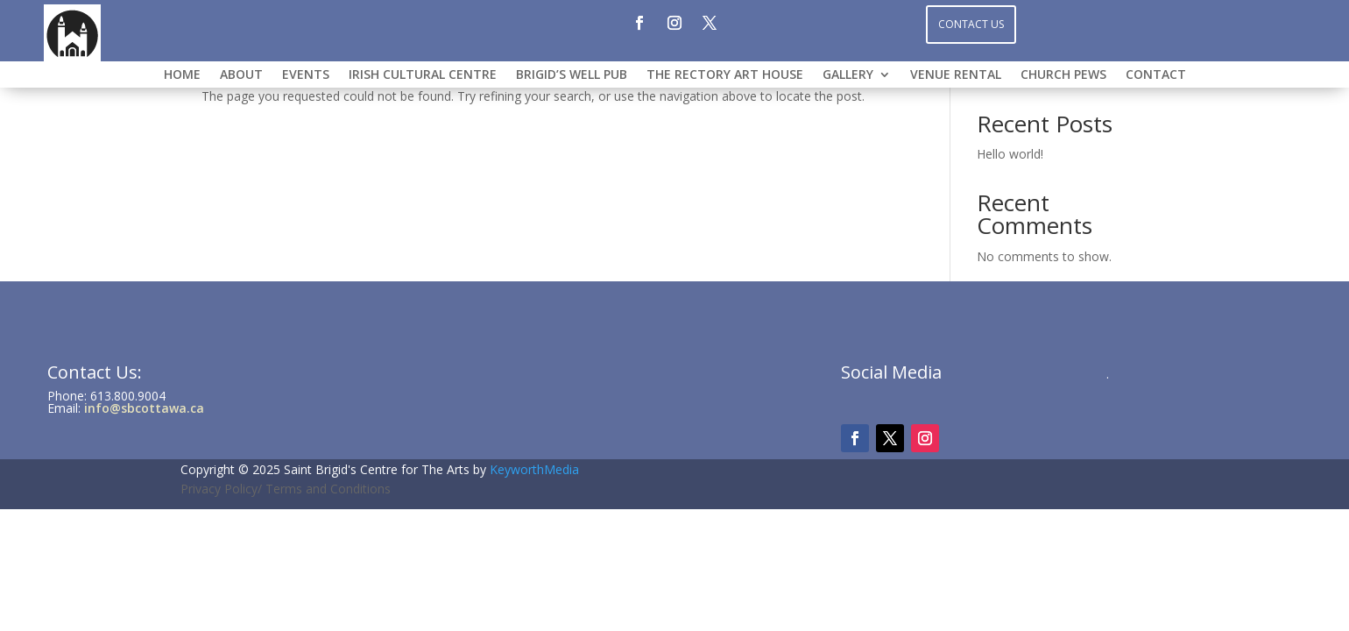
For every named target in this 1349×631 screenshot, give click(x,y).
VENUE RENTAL (955, 75)
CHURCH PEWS (1063, 75)
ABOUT (241, 75)
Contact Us (971, 24)
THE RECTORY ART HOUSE (724, 75)
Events (305, 75)
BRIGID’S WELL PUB (571, 75)
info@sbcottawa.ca (144, 408)
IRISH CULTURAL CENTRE (423, 75)
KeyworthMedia (534, 469)
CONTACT (1156, 75)
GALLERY (848, 75)
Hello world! (1010, 153)
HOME (182, 75)
